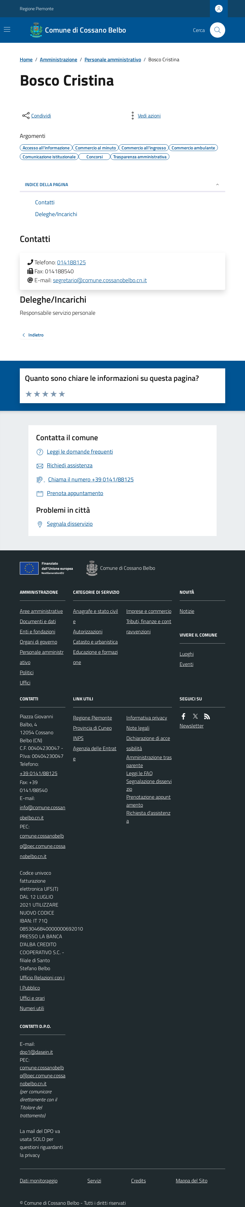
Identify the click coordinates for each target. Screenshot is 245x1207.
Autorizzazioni (87, 631)
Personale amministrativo (113, 59)
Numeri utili (32, 1008)
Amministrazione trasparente (149, 761)
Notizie (187, 611)
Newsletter (192, 725)
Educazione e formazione (95, 657)
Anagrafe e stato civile (95, 616)
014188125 (71, 262)
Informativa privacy (146, 717)
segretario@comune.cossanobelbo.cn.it (100, 280)
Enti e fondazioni (37, 631)
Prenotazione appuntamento (148, 801)
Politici (26, 672)
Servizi (94, 1180)
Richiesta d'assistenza (148, 817)
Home (26, 59)
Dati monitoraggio (38, 1180)
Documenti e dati (38, 621)
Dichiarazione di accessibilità (148, 743)
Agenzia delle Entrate (94, 753)
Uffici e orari (32, 998)
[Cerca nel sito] (215, 30)
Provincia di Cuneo (92, 728)
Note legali (137, 728)
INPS (78, 738)
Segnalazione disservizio (149, 785)
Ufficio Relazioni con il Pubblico (42, 983)
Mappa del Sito (191, 1180)
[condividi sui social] (36, 115)
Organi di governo (38, 641)
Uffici (25, 682)
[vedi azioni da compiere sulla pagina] (144, 115)
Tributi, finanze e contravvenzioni (148, 626)
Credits (138, 1180)
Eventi (186, 664)
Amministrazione (58, 59)
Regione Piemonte (37, 8)
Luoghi (187, 654)
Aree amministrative (41, 611)
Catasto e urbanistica (95, 641)
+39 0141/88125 (38, 773)
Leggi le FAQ (139, 773)
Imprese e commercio (148, 611)
